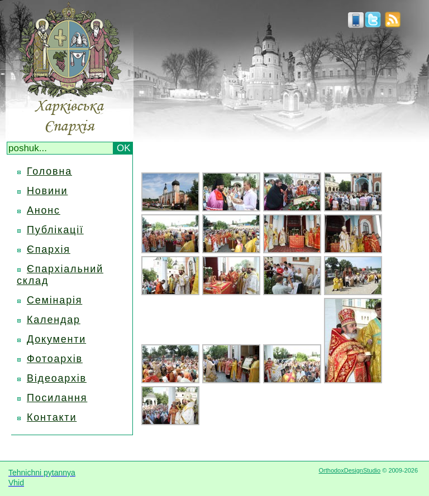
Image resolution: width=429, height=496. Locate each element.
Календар (53, 319)
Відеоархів (57, 378)
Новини (47, 190)
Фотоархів (55, 358)
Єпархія (48, 249)
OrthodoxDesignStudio (349, 470)
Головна (49, 171)
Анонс (43, 210)
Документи (56, 339)
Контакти (52, 417)
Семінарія (54, 300)
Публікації (55, 229)
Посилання (57, 397)
